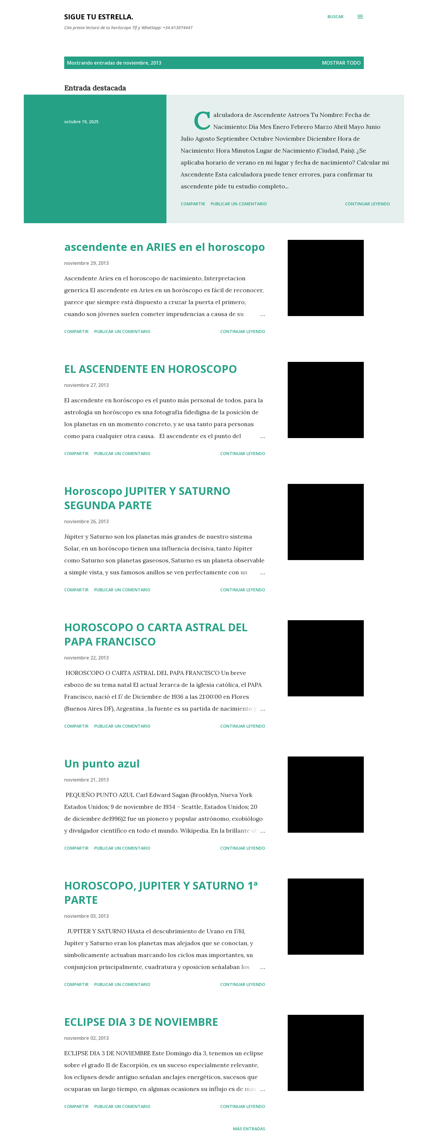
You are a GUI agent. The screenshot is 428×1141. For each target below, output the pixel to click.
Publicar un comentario (239, 204)
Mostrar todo (341, 63)
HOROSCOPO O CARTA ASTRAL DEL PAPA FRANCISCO (156, 634)
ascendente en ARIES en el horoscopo (164, 247)
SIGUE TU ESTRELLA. (98, 16)
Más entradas (249, 1128)
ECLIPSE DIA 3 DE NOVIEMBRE (141, 1022)
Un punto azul (102, 763)
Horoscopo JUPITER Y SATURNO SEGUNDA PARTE (147, 498)
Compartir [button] (193, 204)
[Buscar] (336, 16)
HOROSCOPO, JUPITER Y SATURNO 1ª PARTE (161, 892)
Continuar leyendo (367, 204)
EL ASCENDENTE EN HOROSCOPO (150, 369)
